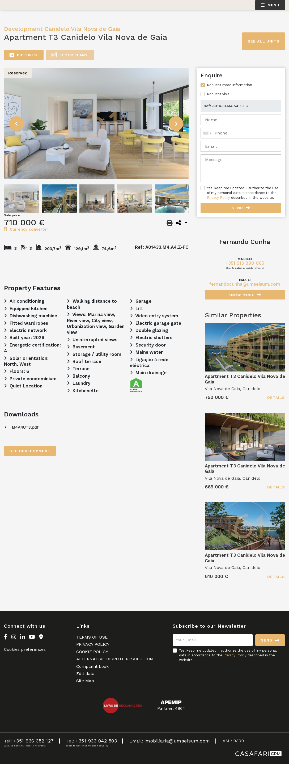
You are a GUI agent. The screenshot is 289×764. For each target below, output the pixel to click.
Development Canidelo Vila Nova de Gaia (62, 29)
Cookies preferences (25, 649)
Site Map (85, 680)
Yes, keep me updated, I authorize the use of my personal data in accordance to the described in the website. (242, 193)
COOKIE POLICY (92, 651)
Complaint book (92, 666)
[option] (96, 123)
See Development (30, 451)
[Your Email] (213, 640)
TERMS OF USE (92, 637)
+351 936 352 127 (33, 741)
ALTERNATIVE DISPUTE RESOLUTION (114, 658)
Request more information (229, 85)
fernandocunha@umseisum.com (244, 284)
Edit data (85, 673)
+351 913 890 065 (245, 263)
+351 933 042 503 (96, 741)
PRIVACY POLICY (92, 644)
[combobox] (241, 133)
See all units (263, 41)
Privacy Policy (218, 198)
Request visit (218, 94)
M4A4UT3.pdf (25, 427)
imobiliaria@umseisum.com (177, 741)
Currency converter (26, 229)
